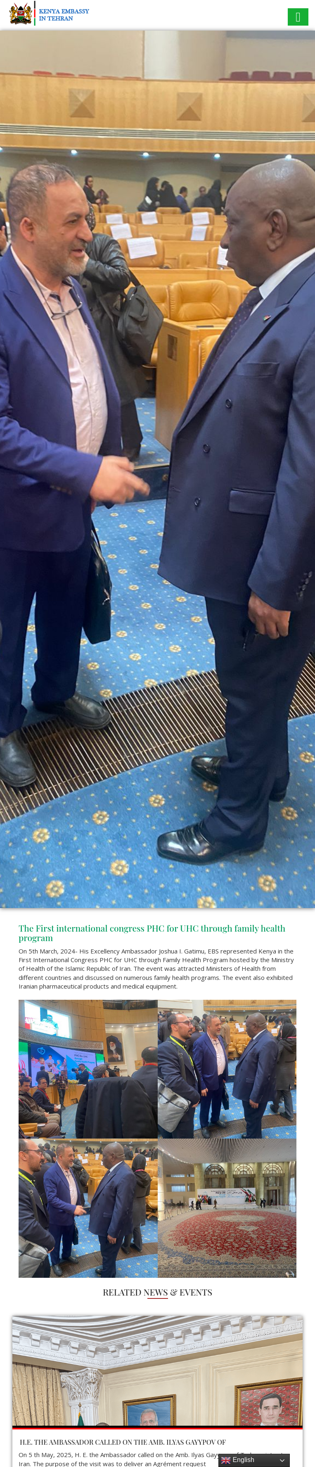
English (237, 1460)
